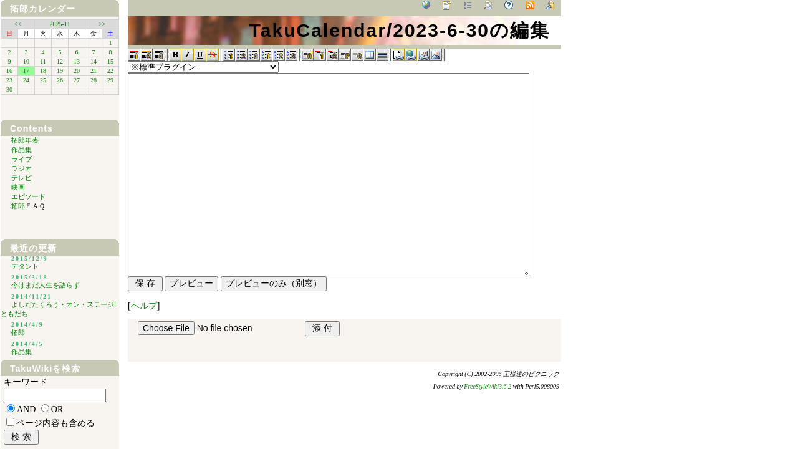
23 (9, 80)
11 (43, 61)
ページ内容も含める (55, 423)
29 (110, 80)
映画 (18, 187)
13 (77, 61)
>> (102, 24)
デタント (25, 266)
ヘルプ (144, 306)
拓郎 (19, 9)
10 (26, 61)
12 (60, 61)
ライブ (21, 159)
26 (60, 80)
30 (9, 89)
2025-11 (60, 24)
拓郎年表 (25, 140)
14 (93, 61)
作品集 (21, 149)
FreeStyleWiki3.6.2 (487, 386)
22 (110, 70)
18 (43, 70)
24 (26, 80)
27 (77, 80)
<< (17, 24)
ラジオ (21, 168)
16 (9, 70)
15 (110, 61)
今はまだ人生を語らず (45, 285)
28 (93, 80)
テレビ (21, 177)
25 (43, 80)
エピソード (28, 196)
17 (26, 70)
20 (77, 70)
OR (57, 409)
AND (26, 409)
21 (93, 70)
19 (60, 70)
